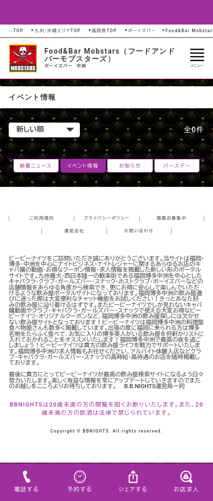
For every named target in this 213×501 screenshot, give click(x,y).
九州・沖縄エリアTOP (55, 30)
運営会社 (74, 230)
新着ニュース (36, 166)
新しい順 (45, 129)
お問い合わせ (139, 230)
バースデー (177, 166)
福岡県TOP (102, 30)
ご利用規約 (41, 218)
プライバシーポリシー (106, 218)
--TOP (16, 30)
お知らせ (130, 166)
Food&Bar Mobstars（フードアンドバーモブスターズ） (110, 55)
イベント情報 (83, 166)
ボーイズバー (140, 30)
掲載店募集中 (171, 218)
